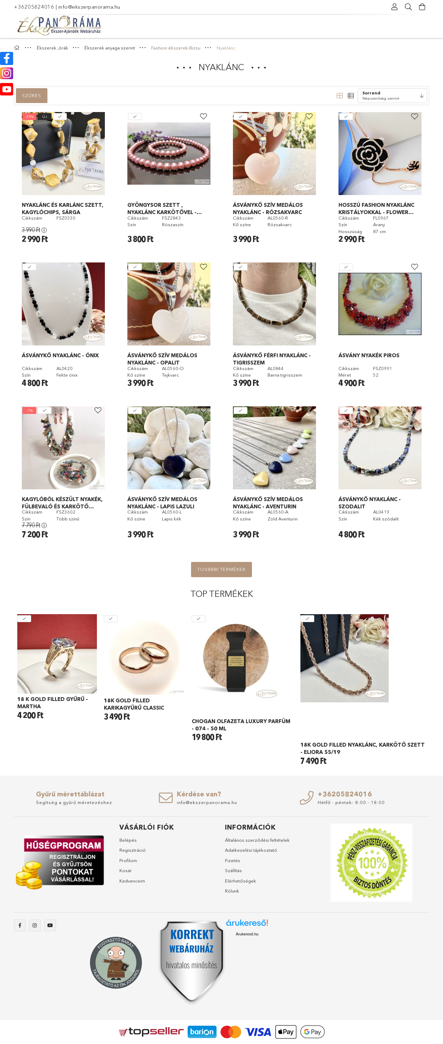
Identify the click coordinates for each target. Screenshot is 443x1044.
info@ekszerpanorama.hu (89, 6)
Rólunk (232, 891)
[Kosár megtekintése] (422, 7)
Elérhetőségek (240, 881)
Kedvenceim (132, 881)
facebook (20, 925)
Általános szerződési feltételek (257, 840)
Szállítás (233, 870)
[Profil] (394, 7)
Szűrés (31, 95)
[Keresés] (408, 7)
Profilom (128, 860)
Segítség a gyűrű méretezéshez (74, 802)
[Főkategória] (17, 47)
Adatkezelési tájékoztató (251, 850)
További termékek (221, 569)
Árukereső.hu (247, 934)
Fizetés (232, 860)
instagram (35, 925)
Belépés (128, 840)
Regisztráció (132, 850)
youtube (50, 925)
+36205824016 (34, 6)
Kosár (125, 870)
